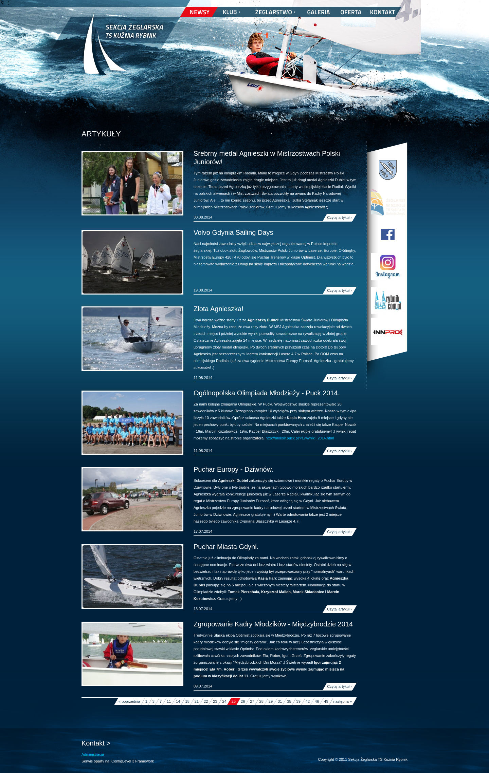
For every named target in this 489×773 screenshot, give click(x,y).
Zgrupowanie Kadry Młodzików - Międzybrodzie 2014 (273, 624)
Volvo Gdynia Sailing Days (233, 232)
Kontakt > (96, 743)
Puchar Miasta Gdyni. (226, 546)
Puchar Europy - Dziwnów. (233, 469)
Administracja (93, 754)
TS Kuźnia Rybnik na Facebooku (388, 234)
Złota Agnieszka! (218, 309)
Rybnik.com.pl (388, 300)
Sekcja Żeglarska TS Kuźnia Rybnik (123, 47)
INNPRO (388, 331)
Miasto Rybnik (388, 170)
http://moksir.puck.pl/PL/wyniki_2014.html (300, 438)
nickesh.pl (401, 766)
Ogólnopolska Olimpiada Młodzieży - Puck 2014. (267, 393)
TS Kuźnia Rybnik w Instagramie (388, 266)
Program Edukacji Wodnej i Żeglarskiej (388, 202)
